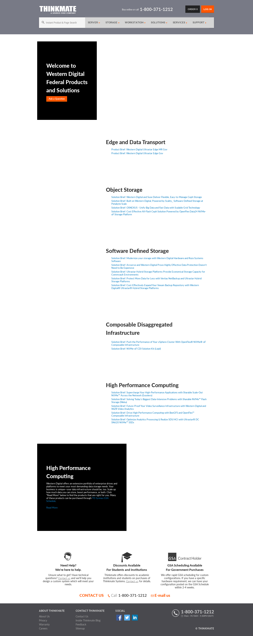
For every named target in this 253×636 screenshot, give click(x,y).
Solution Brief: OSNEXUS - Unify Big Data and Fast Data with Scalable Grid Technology (155, 207)
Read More (52, 507)
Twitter (126, 617)
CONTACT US (91, 595)
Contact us (64, 578)
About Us (44, 616)
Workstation (134, 22)
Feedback (81, 624)
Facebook (118, 617)
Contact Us (82, 616)
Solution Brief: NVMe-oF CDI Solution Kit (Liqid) (136, 348)
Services (179, 22)
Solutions (158, 22)
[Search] (61, 22)
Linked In (133, 617)
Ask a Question (57, 98)
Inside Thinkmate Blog (88, 620)
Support (198, 22)
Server (93, 22)
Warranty (44, 624)
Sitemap (80, 628)
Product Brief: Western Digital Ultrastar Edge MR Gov (139, 149)
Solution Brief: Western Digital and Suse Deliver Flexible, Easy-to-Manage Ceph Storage (156, 197)
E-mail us (160, 595)
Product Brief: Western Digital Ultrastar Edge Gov (137, 153)
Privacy (43, 620)
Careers (43, 628)
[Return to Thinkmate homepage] (57, 10)
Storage (111, 22)
